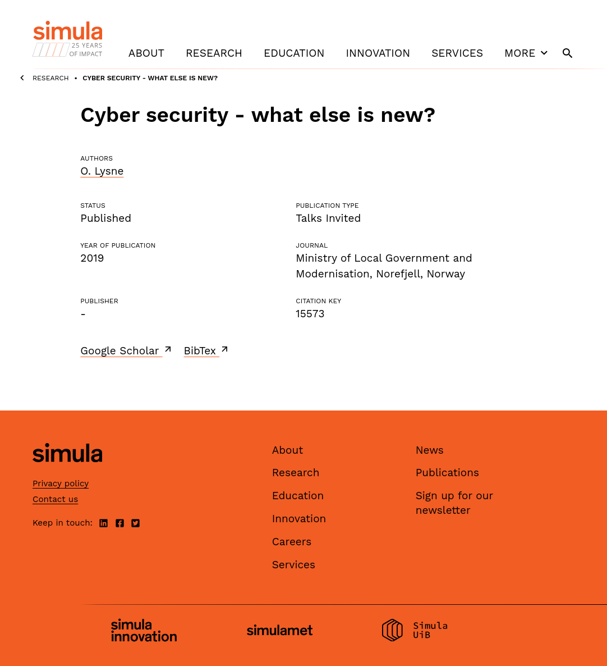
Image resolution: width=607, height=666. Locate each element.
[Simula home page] (67, 471)
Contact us (55, 499)
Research (214, 53)
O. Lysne (101, 171)
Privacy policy (61, 483)
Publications (447, 472)
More (527, 53)
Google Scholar (126, 350)
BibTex (207, 350)
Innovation (378, 53)
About (146, 53)
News (430, 450)
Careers (292, 541)
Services (457, 53)
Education (294, 53)
